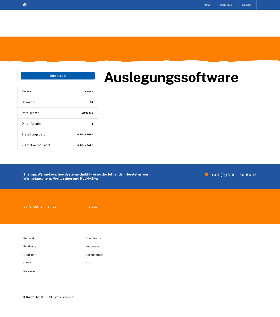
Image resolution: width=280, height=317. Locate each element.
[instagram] (24, 4)
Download (58, 76)
